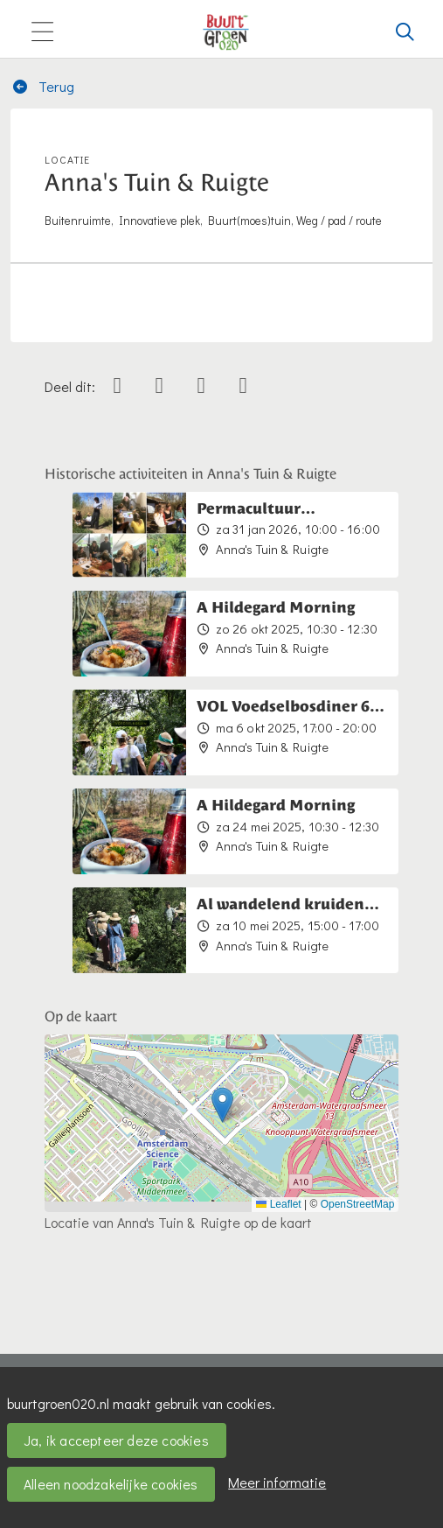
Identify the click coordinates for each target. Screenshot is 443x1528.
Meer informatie (277, 1482)
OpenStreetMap (358, 1204)
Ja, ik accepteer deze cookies (116, 1440)
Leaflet (278, 1204)
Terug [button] (42, 86)
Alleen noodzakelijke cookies (111, 1484)
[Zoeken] (405, 32)
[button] (222, 1105)
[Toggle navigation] (42, 33)
